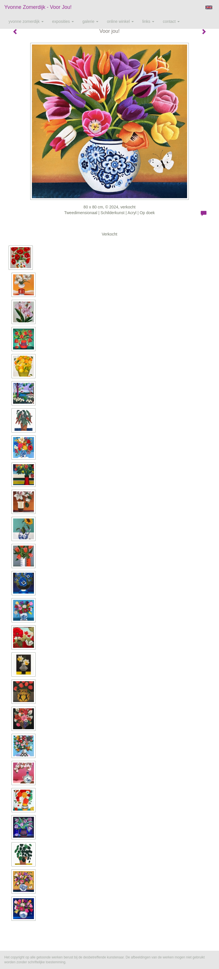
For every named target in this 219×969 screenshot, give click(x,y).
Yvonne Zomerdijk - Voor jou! (38, 7)
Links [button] (148, 21)
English (209, 7)
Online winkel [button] (120, 21)
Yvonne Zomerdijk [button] (26, 21)
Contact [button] (171, 21)
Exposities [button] (63, 21)
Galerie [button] (90, 21)
